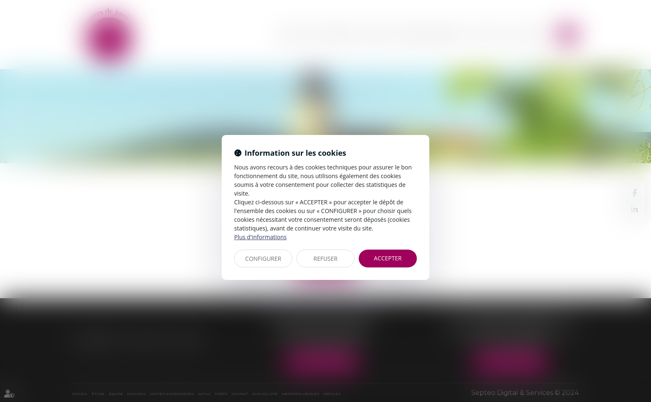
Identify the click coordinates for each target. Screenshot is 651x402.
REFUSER (325, 258)
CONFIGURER (263, 258)
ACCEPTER (388, 258)
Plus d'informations (260, 237)
